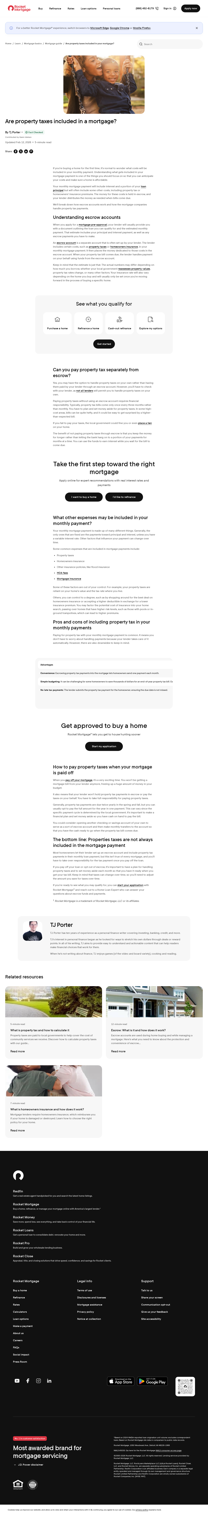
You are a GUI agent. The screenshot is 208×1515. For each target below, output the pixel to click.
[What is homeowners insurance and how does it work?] (53, 1101)
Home (8, 43)
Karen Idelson (26, 137)
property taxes (97, 246)
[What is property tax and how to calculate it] (53, 1022)
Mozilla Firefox (141, 28)
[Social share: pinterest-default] (31, 151)
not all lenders (84, 390)
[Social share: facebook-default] (16, 151)
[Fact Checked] (34, 132)
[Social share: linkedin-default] (26, 151)
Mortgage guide (53, 43)
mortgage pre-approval (93, 224)
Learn (18, 43)
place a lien (145, 423)
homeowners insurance (124, 246)
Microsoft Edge (99, 28)
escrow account (66, 242)
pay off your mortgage (78, 780)
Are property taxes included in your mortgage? (89, 43)
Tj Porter (14, 132)
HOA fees (62, 573)
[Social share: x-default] (21, 151)
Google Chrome (119, 28)
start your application (130, 885)
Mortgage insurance (69, 578)
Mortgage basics (33, 43)
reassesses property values (134, 268)
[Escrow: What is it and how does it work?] (154, 1022)
